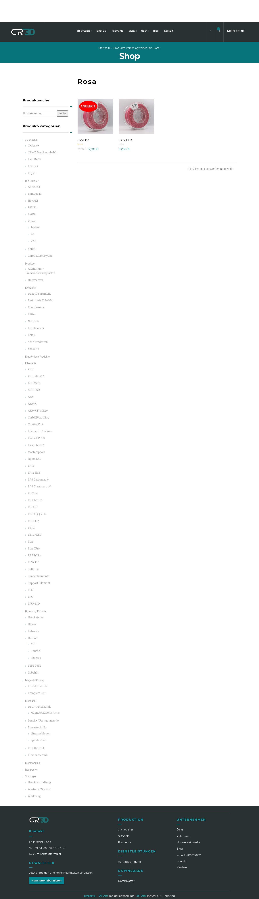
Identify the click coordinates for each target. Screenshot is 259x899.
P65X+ (32, 151)
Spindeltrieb (38, 718)
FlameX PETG (36, 416)
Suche (62, 91)
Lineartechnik (37, 705)
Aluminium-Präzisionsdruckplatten (40, 249)
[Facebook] (200, 893)
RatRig (32, 192)
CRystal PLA (35, 402)
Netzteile (34, 299)
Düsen (32, 602)
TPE (30, 568)
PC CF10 (33, 471)
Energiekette (36, 285)
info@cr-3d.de (40, 819)
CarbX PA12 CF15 (38, 395)
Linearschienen (40, 711)
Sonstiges (31, 754)
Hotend (32, 616)
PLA (30, 520)
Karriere (182, 845)
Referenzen (184, 814)
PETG (31, 506)
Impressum (90, 882)
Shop (132, 8)
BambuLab (34, 172)
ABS (30, 347)
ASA (30, 375)
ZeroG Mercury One (40, 234)
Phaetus (36, 636)
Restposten (31, 747)
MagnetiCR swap (34, 658)
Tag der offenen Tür (121, 873)
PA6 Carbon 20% (38, 458)
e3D (33, 622)
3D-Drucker (84, 8)
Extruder (33, 609)
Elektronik (30, 265)
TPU (30, 575)
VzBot (31, 227)
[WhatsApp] (207, 893)
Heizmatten (35, 258)
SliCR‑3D (123, 814)
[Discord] (220, 893)
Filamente (117, 8)
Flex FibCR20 (36, 423)
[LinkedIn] (186, 893)
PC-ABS (33, 485)
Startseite (104, 25)
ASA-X (32, 382)
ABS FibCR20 (36, 354)
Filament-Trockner (40, 409)
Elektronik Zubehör (40, 279)
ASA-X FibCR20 (38, 389)
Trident (35, 205)
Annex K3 (34, 165)
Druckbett (30, 241)
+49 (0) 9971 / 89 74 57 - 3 (47, 825)
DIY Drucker (32, 158)
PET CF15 (33, 499)
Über (144, 8)
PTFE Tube (34, 644)
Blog (156, 8)
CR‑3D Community (189, 832)
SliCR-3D (101, 8)
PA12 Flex (34, 451)
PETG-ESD (34, 513)
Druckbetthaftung (39, 760)
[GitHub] (227, 893)
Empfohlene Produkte (37, 334)
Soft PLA (33, 547)
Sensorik (33, 327)
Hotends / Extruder (36, 589)
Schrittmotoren (38, 320)
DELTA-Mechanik (39, 685)
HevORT (33, 179)
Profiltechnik (36, 726)
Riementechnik (37, 733)
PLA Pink (83, 117)
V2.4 (34, 219)
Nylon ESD (34, 437)
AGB (139, 882)
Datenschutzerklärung (117, 882)
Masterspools (36, 430)
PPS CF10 (33, 540)
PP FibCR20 (35, 533)
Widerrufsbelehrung (161, 882)
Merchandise (32, 740)
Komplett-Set (36, 671)
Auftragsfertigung (129, 839)
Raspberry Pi (36, 306)
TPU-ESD (34, 582)
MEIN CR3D (235, 8)
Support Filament (39, 561)
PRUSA (32, 186)
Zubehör (33, 651)
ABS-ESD (34, 368)
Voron (32, 199)
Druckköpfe (35, 595)
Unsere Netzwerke (188, 820)
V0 (32, 212)
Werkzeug (34, 774)
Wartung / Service (39, 767)
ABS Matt (34, 361)
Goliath (35, 629)
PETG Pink (125, 117)
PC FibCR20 (35, 478)
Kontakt (168, 8)
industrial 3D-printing (161, 873)
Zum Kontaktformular (45, 831)
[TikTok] (213, 893)
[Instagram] (193, 893)
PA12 (31, 444)
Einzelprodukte (37, 664)
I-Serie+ (33, 144)
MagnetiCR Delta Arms (45, 691)
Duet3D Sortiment (39, 272)
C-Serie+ (33, 123)
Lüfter (32, 292)
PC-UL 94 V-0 (37, 492)
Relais (32, 313)
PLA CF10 (34, 526)
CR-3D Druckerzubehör (42, 130)
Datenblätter (126, 859)
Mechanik (30, 678)
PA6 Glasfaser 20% (39, 464)
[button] (219, 8)
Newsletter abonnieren (46, 858)
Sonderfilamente (38, 554)
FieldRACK (34, 137)
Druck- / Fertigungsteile (43, 699)
